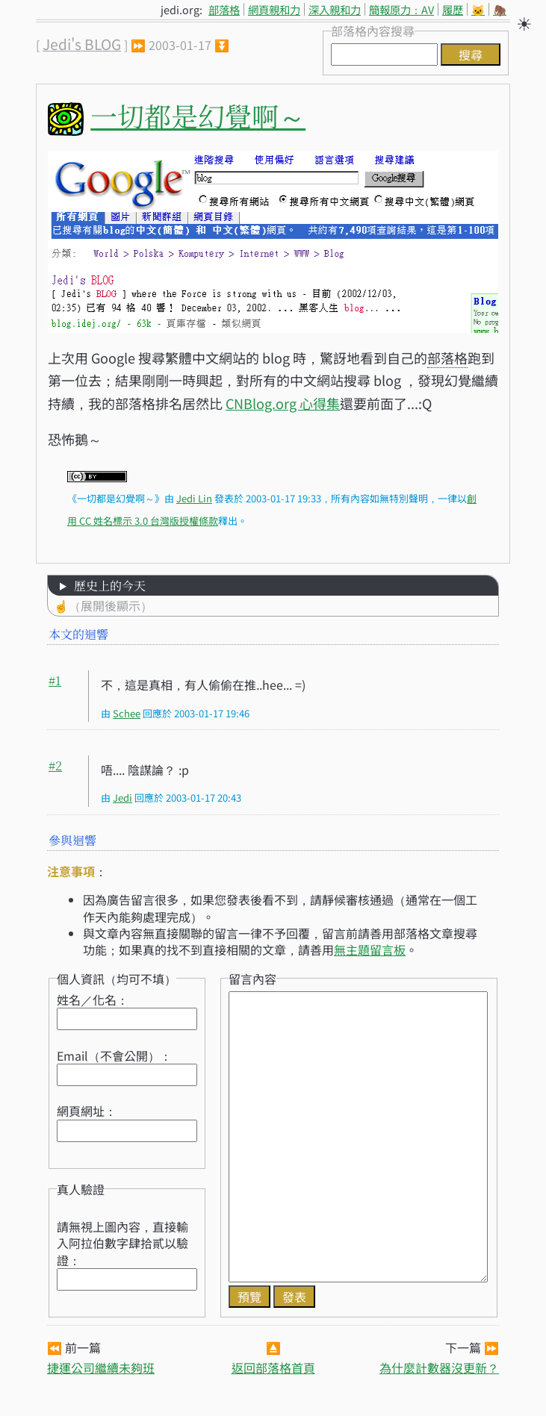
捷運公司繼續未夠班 (101, 1367)
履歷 (452, 9)
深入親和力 (334, 9)
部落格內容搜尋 (373, 31)
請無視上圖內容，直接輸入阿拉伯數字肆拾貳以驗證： (122, 1243)
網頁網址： (87, 1111)
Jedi (122, 797)
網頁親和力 (274, 9)
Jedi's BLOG (82, 44)
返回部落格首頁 (273, 1367)
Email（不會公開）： (114, 1055)
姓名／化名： (92, 999)
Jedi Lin (194, 498)
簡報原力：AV (401, 9)
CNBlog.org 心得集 (283, 403)
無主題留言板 (370, 949)
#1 (55, 680)
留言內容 (252, 979)
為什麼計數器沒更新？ (439, 1367)
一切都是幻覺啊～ (197, 115)
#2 (55, 765)
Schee (126, 713)
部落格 (224, 9)
